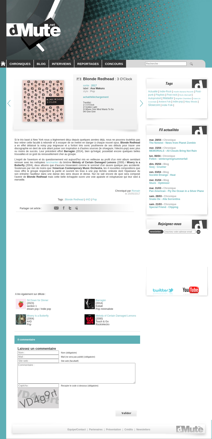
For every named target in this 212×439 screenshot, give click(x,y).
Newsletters (143, 429)
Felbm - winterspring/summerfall (168, 158)
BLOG (41, 64)
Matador (168, 98)
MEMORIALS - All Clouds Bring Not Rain (173, 150)
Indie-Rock (166, 91)
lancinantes (51, 162)
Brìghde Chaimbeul (183, 98)
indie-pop (178, 101)
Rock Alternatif (185, 95)
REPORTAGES (88, 64)
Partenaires (95, 429)
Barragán (101, 300)
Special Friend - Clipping (163, 207)
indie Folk (167, 105)
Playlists (160, 94)
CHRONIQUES (20, 64)
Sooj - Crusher (157, 167)
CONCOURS (114, 64)
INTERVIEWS (61, 64)
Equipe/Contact (77, 429)
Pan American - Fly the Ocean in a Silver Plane (176, 191)
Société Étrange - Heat (162, 175)
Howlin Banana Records (184, 92)
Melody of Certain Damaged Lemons (116, 315)
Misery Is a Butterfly (38, 315)
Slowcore (154, 105)
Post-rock (172, 94)
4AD (88, 199)
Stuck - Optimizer (159, 183)
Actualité (153, 91)
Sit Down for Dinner (37, 300)
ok (198, 231)
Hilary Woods (191, 102)
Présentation (113, 429)
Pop (94, 199)
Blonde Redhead (74, 199)
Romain (136, 190)
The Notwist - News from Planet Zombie (172, 142)
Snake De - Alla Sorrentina (164, 199)
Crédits (128, 429)
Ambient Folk (165, 102)
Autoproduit (154, 98)
